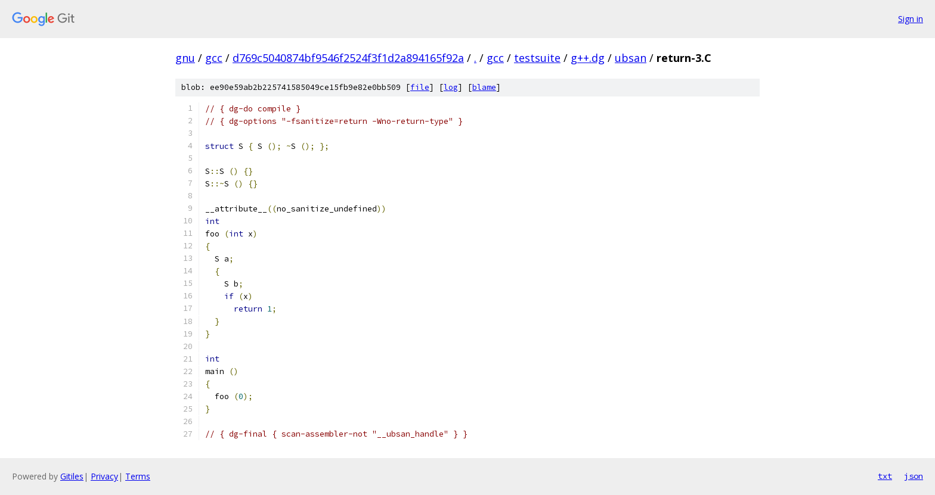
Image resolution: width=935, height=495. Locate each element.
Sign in (910, 18)
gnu (185, 58)
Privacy (104, 476)
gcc (213, 58)
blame (484, 87)
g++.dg (588, 58)
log (451, 87)
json (913, 476)
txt (885, 476)
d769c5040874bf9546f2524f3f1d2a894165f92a (348, 58)
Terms (137, 476)
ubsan (630, 58)
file (419, 87)
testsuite (537, 58)
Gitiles (71, 476)
